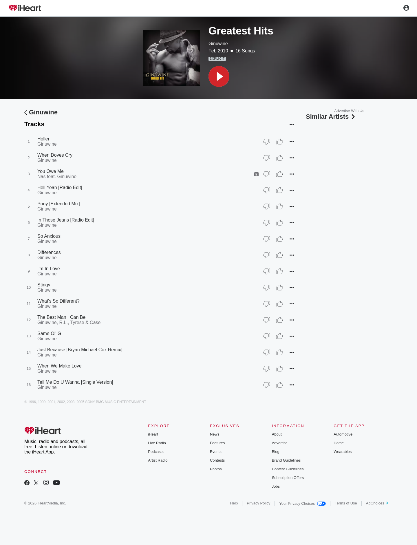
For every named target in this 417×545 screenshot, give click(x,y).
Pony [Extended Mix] (58, 203)
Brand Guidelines (286, 460)
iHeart (153, 434)
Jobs (276, 486)
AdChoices (377, 503)
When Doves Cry (54, 155)
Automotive (343, 434)
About (277, 434)
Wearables (343, 451)
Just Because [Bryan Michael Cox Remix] (79, 349)
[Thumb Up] (279, 141)
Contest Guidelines (288, 469)
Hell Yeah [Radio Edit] (59, 187)
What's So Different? (58, 301)
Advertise (280, 443)
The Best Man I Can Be (61, 317)
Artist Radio (157, 460)
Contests (217, 460)
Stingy (43, 284)
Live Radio (157, 443)
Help (234, 503)
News (215, 434)
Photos (216, 469)
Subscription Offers (288, 477)
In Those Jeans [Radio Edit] (65, 219)
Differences (49, 252)
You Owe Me (50, 171)
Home (339, 443)
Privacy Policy (258, 503)
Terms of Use (346, 503)
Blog (275, 451)
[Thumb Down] (266, 141)
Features (217, 443)
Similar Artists (331, 116)
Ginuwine (218, 43)
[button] (219, 76)
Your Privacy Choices (302, 503)
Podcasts (155, 451)
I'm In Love (48, 268)
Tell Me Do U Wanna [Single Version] (75, 382)
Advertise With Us (349, 111)
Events (216, 451)
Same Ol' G (49, 333)
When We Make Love (59, 365)
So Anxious (49, 236)
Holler (43, 138)
